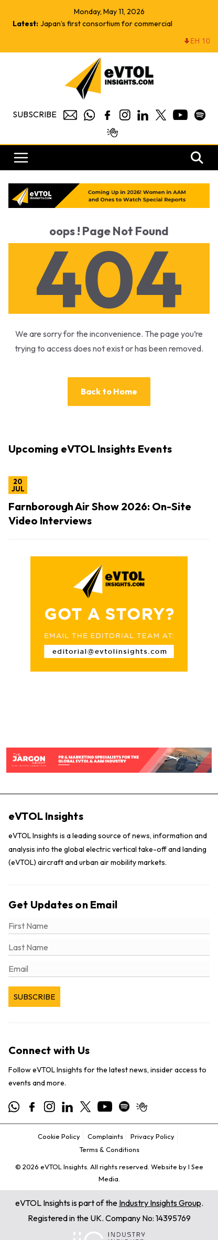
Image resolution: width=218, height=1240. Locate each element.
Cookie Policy (59, 1136)
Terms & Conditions (109, 1149)
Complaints (105, 1136)
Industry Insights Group (160, 1203)
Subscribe (35, 114)
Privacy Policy (152, 1136)
